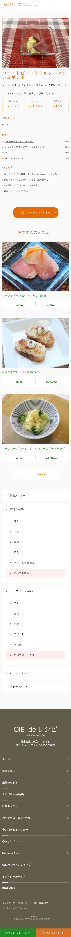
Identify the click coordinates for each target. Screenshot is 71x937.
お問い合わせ (24, 903)
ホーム (6, 759)
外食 (16, 521)
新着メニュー (17, 495)
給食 (16, 552)
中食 (16, 531)
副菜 (16, 624)
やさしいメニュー (12, 841)
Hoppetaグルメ (19, 686)
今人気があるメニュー (15, 829)
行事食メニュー (11, 806)
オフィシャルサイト (13, 876)
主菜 (16, 613)
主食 (16, 603)
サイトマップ (8, 903)
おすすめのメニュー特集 (16, 818)
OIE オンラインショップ (16, 865)
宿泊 (16, 542)
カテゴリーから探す (13, 794)
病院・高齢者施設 (24, 562)
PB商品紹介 (9, 888)
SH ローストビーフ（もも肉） (19, 141)
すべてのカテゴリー (25, 655)
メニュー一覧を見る (35, 474)
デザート (19, 634)
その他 (18, 644)
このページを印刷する (35, 212)
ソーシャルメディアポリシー (16, 908)
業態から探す (10, 782)
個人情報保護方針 (42, 903)
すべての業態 (21, 573)
